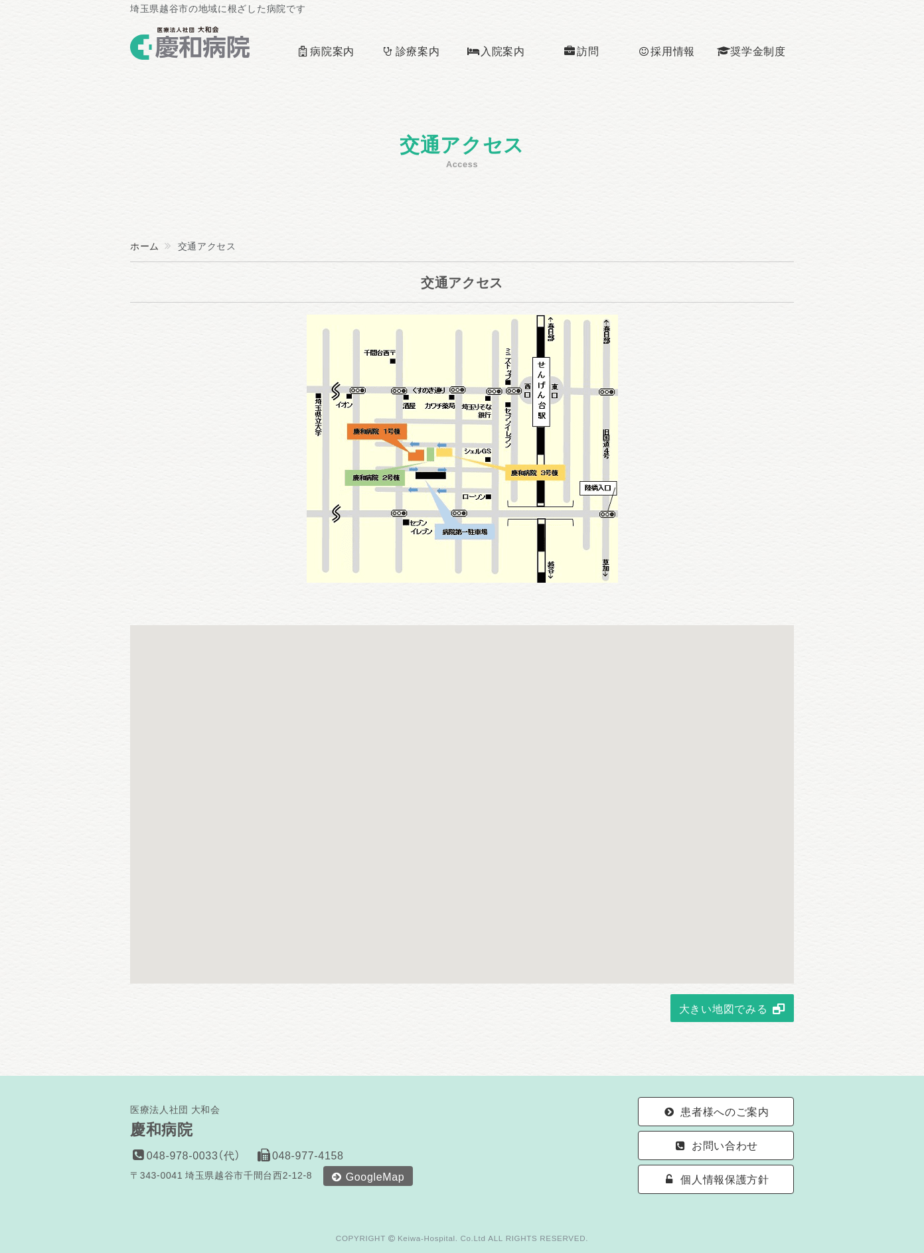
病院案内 (325, 50)
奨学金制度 (751, 50)
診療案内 (410, 50)
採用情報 (666, 50)
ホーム (144, 245)
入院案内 (495, 50)
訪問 (581, 50)
